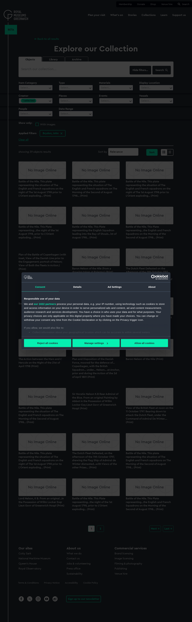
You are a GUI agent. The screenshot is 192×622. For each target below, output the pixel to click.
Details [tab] (77, 286)
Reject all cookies (47, 343)
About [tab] (152, 286)
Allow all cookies (144, 343)
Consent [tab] (40, 286)
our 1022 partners (45, 303)
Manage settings (96, 343)
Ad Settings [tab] (114, 286)
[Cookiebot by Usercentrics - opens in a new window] (153, 277)
